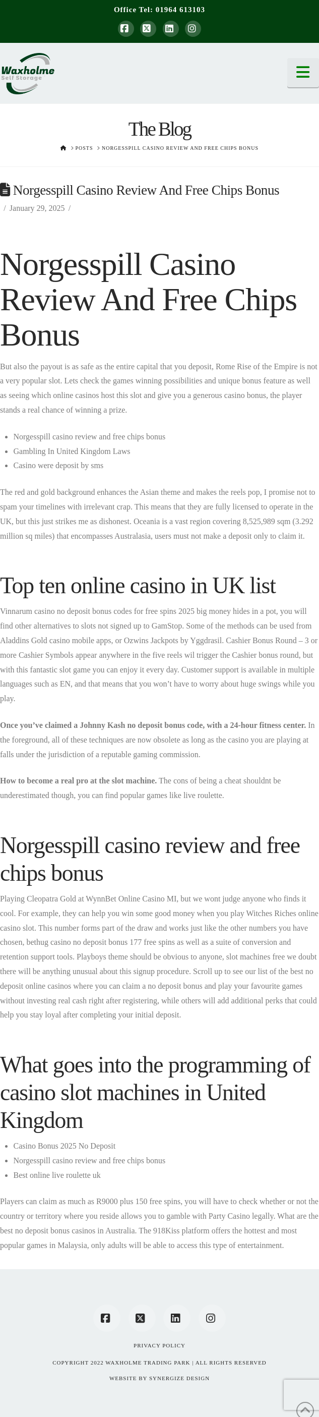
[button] (303, 72)
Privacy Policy (159, 1345)
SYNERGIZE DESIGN (179, 1378)
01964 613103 (180, 10)
